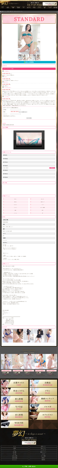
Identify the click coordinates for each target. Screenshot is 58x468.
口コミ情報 (43, 455)
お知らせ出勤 (14, 455)
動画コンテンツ (43, 452)
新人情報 (14, 452)
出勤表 (14, 448)
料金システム (43, 448)
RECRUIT (55, 7)
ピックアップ (43, 450)
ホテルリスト (14, 459)
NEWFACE (18, 7)
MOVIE (44, 7)
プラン (14, 450)
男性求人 (43, 457)
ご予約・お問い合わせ (29, 466)
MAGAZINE (50, 7)
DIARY (34, 7)
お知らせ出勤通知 (29, 62)
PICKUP (39, 7)
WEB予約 (43, 459)
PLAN (24, 7)
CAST (8, 7)
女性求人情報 (14, 457)
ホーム (14, 446)
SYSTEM (29, 7)
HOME (2, 7)
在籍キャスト (43, 446)
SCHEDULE (13, 7)
